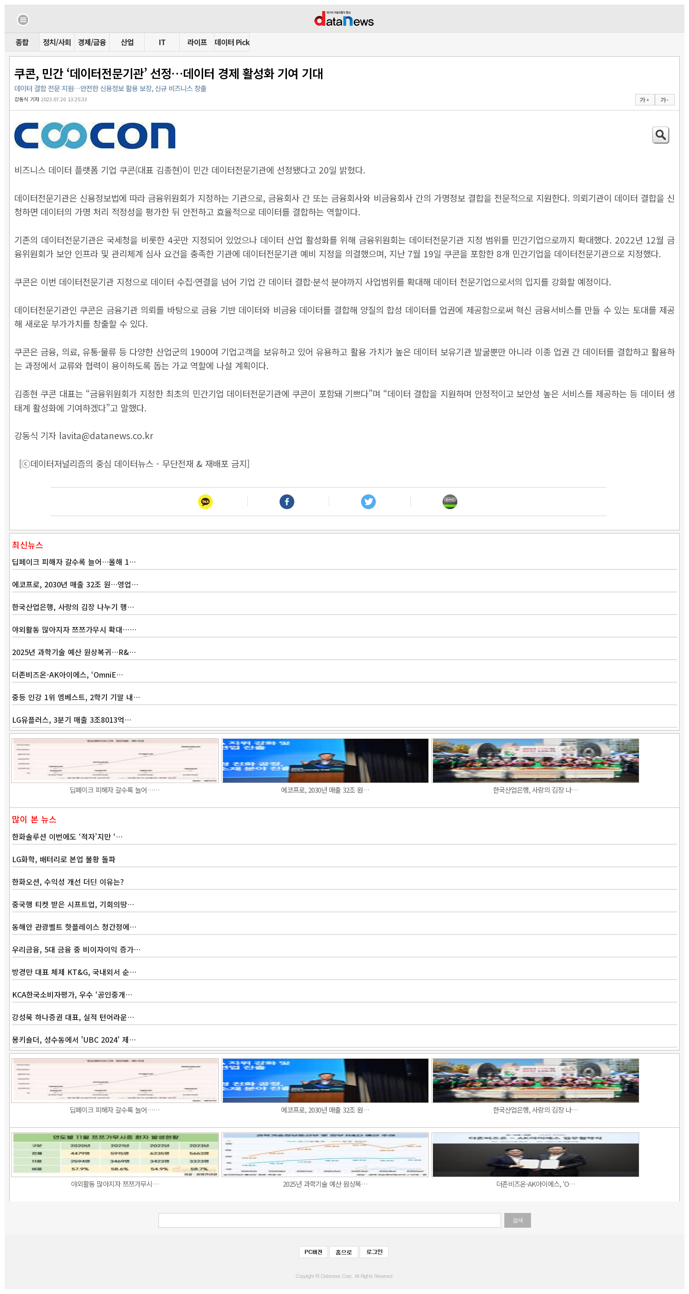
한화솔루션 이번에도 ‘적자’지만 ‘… (67, 836)
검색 (518, 1220)
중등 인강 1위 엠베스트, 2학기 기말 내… (76, 696)
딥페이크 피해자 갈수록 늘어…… (115, 790)
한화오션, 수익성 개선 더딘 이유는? (68, 881)
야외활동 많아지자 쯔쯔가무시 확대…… (74, 629)
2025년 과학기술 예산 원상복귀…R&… (74, 651)
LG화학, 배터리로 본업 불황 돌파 (64, 859)
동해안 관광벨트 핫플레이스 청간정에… (74, 926)
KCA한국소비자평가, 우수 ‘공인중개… (72, 994)
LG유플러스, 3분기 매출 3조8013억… (71, 719)
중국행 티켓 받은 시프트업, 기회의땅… (73, 904)
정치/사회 (57, 41)
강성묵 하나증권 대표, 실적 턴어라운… (73, 1016)
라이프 (197, 41)
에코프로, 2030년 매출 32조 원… (325, 790)
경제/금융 (92, 41)
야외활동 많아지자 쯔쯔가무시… (115, 1184)
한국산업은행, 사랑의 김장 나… (535, 790)
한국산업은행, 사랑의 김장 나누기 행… (73, 606)
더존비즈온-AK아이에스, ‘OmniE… (67, 674)
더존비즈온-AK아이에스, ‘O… (535, 1184)
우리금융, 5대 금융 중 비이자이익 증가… (76, 949)
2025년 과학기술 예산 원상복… (325, 1184)
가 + (644, 100)
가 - (664, 100)
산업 (127, 41)
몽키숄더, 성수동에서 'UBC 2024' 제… (74, 1039)
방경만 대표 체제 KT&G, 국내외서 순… (74, 971)
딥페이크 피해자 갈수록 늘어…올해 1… (74, 561)
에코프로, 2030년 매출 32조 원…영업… (75, 584)
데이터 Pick (232, 41)
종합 (22, 41)
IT (162, 41)
